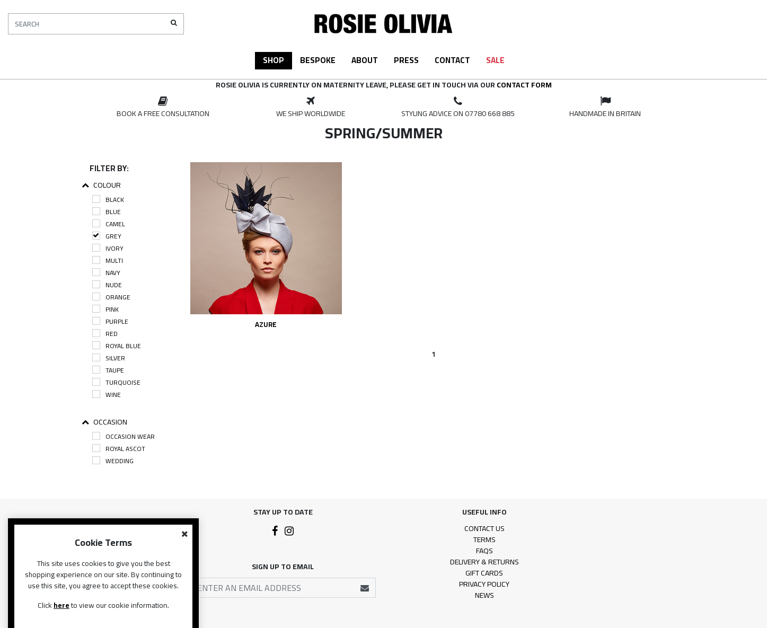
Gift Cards (484, 573)
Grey (106, 236)
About (364, 60)
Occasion (104, 422)
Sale (495, 60)
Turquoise (116, 382)
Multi (107, 260)
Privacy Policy (484, 584)
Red (105, 334)
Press (406, 60)
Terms (484, 539)
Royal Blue (116, 346)
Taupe (108, 370)
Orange (111, 297)
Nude (107, 285)
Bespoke (318, 60)
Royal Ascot (118, 449)
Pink (105, 309)
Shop (273, 60)
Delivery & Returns (484, 562)
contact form (524, 85)
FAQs (484, 551)
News (484, 595)
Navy (106, 273)
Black (108, 199)
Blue (106, 212)
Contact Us (484, 528)
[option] (163, 108)
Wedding (113, 461)
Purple (110, 321)
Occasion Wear (123, 436)
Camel (108, 224)
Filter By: (109, 168)
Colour (101, 185)
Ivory (108, 248)
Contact (452, 60)
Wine (106, 394)
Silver (108, 358)
